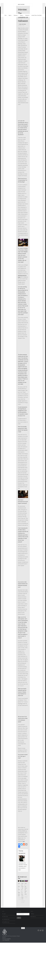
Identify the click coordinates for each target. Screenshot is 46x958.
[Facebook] (38, 946)
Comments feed (6, 934)
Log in (4, 929)
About (33, 929)
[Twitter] (40, 946)
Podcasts (27, 15)
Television (15, 15)
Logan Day (9, 954)
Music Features (21, 18)
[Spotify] (43, 946)
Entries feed (5, 932)
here (24, 855)
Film (5, 15)
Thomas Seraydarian (23, 38)
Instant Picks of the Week (36, 15)
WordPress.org (6, 937)
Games (21, 15)
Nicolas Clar (7, 955)
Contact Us (34, 932)
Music (10, 15)
